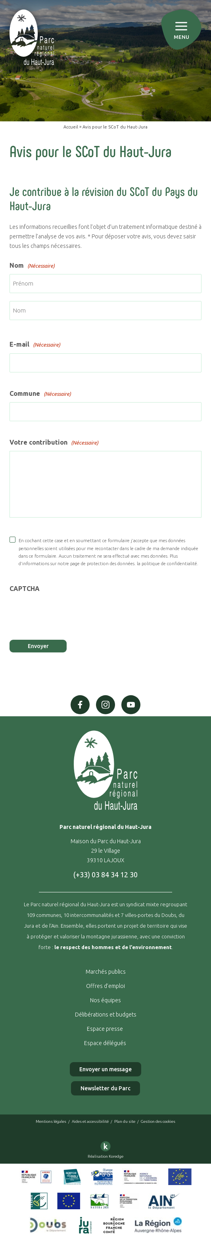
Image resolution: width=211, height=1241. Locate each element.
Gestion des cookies (158, 1121)
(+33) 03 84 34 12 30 (105, 874)
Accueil (70, 127)
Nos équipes (105, 1000)
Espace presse (105, 1029)
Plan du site (124, 1121)
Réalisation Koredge (105, 1148)
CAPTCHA (25, 588)
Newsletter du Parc (105, 1088)
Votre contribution (54, 442)
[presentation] (70, 613)
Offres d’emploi (105, 986)
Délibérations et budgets (105, 1014)
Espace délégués (105, 1043)
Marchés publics (106, 972)
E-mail (35, 344)
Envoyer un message (105, 1069)
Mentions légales (51, 1121)
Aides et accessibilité (90, 1121)
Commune (40, 393)
